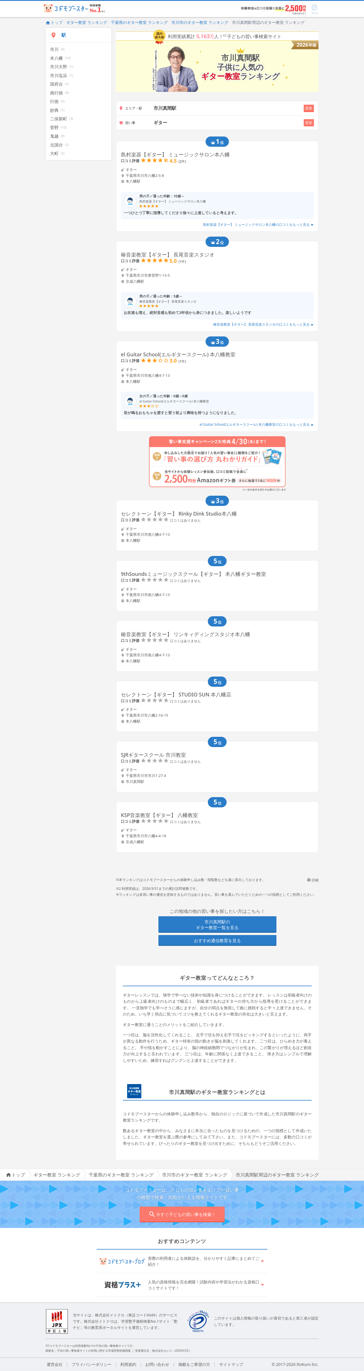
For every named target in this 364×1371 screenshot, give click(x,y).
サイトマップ (231, 1364)
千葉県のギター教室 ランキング (139, 22)
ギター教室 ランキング (86, 22)
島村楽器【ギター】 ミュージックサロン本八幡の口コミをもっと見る (258, 224)
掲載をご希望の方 (194, 1364)
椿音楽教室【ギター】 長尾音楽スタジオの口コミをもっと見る (263, 324)
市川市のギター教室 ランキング (199, 22)
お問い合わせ (157, 1364)
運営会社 (55, 1364)
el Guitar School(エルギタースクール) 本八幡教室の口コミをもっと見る (257, 424)
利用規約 (128, 1364)
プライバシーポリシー (91, 1364)
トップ (54, 22)
